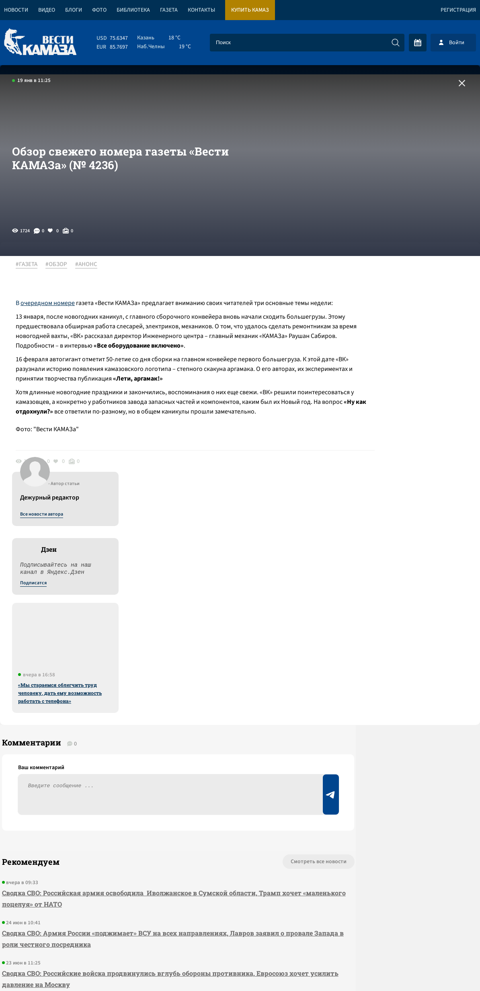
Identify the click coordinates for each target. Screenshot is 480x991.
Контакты (201, 10)
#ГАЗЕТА (31, 265)
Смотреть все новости (263, 649)
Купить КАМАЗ (250, 10)
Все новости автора (390, 273)
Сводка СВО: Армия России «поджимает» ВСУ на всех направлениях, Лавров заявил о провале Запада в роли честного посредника (141, 725)
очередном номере (52, 303)
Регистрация (458, 10)
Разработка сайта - (449, 968)
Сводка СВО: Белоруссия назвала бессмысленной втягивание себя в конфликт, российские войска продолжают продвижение (130, 806)
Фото (99, 10)
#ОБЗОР (61, 265)
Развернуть (240, 937)
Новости (16, 10)
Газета (169, 10)
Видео (46, 10)
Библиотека (133, 10)
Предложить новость (400, 675)
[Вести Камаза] (40, 42)
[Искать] (395, 42)
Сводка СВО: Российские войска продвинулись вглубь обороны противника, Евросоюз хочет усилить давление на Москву (143, 766)
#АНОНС (91, 265)
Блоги (73, 10)
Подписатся (382, 342)
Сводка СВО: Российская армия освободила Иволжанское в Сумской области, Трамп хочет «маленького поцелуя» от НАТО (139, 685)
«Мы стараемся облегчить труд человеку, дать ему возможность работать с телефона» (409, 452)
